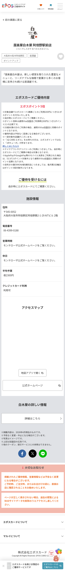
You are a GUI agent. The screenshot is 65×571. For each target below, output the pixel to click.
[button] (37, 565)
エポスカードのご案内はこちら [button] (53, 566)
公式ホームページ (41, 385)
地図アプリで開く (32, 373)
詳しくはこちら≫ (11, 145)
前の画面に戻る (12, 19)
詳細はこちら (44, 418)
